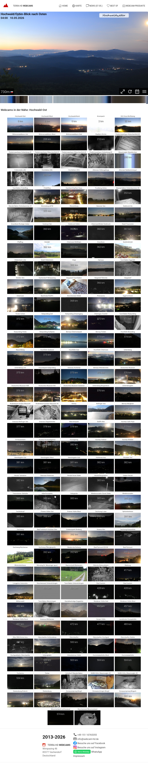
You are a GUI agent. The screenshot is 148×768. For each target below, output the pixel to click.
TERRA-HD (23, 5)
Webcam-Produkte (133, 5)
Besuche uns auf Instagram (91, 747)
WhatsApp (96, 752)
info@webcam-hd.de (88, 739)
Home (63, 5)
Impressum (79, 756)
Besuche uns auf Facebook (91, 743)
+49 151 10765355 (87, 734)
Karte (77, 5)
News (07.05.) (94, 5)
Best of (112, 5)
